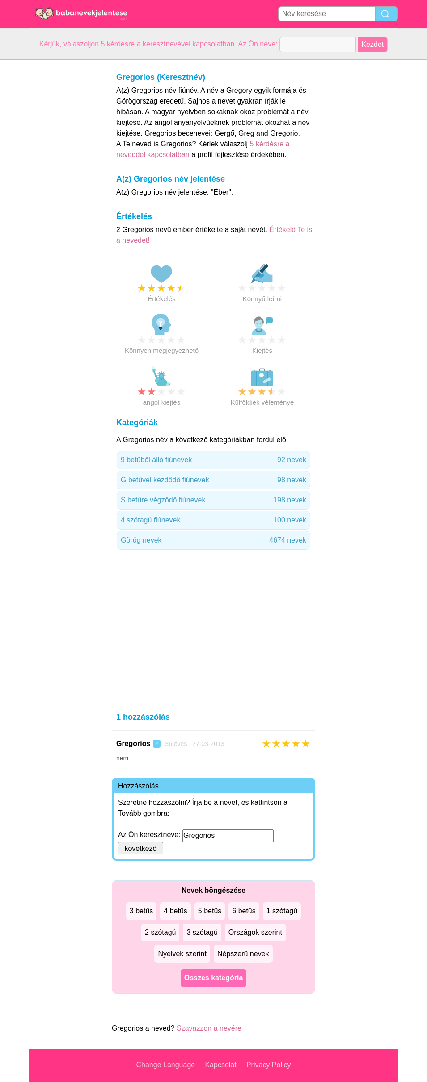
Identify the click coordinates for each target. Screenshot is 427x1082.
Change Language (165, 1065)
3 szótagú (201, 932)
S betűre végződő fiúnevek (213, 500)
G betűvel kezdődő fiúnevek (213, 480)
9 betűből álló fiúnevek (213, 460)
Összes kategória (213, 978)
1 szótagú (281, 911)
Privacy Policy (268, 1065)
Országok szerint (255, 932)
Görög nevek (213, 540)
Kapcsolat (220, 1065)
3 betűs (141, 911)
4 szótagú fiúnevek (213, 520)
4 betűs (175, 911)
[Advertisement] (65, 194)
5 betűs (209, 911)
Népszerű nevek (243, 954)
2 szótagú (160, 932)
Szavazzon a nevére (209, 1028)
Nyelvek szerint (182, 954)
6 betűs (243, 911)
